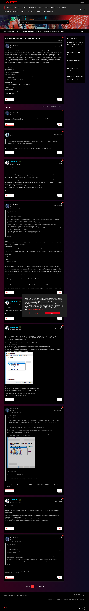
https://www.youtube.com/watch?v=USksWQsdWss (50, 288)
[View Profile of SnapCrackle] (14, 45)
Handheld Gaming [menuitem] (54, 7)
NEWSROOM (16, 595)
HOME (11, 595)
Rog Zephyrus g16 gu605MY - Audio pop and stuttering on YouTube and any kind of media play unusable (75, 44)
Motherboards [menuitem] (6, 11)
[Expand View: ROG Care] (20, 8)
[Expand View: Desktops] (42, 8)
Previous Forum (39, 31)
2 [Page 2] (36, 586)
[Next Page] (42, 586)
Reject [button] (36, 313)
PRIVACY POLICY (60, 599)
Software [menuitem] (24, 7)
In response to (16, 136)
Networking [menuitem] (39, 11)
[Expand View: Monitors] (26, 11)
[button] (7, 99)
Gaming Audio (70, 55)
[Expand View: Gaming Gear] (34, 11)
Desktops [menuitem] (39, 7)
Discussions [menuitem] (31, 7)
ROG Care (18, 31)
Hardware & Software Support (28, 31)
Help (80, 9)
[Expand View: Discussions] (35, 8)
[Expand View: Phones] (65, 8)
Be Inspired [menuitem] (9, 7)
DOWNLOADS (45, 2)
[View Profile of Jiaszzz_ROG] (14, 161)
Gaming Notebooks (71, 47)
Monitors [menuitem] (23, 11)
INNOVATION (39, 2)
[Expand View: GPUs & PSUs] (19, 11)
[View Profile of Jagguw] (12, 133)
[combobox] (44, 22)
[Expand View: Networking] (42, 11)
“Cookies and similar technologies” (35, 309)
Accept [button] (52, 313)
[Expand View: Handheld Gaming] (59, 8)
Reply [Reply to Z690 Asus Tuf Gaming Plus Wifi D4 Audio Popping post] (59, 99)
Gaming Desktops (71, 79)
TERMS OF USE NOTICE (52, 599)
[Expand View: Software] (27, 8)
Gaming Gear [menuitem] (30, 11)
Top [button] (6, 607)
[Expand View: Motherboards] (10, 11)
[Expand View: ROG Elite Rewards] (52, 11)
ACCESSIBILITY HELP (25, 595)
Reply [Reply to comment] (59, 124)
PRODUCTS (34, 2)
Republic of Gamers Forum (9, 31)
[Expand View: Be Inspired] (13, 7)
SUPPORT (63, 2)
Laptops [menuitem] (46, 7)
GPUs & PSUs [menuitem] (15, 11)
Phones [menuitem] (63, 7)
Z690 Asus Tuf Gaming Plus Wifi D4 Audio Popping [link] (54, 31)
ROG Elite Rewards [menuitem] (48, 11)
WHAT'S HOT (57, 2)
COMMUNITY (51, 2)
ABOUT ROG (7, 595)
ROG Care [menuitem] (17, 7)
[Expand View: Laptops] (49, 8)
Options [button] (82, 31)
